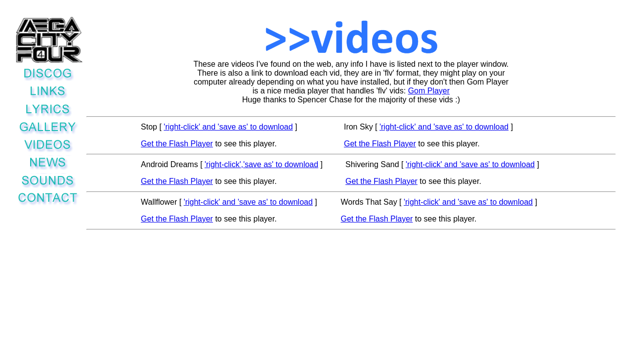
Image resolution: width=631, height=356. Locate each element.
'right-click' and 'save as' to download (228, 127)
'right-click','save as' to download (261, 164)
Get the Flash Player (177, 143)
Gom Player (429, 91)
